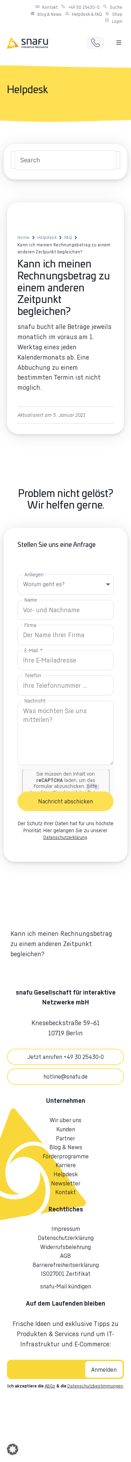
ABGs (50, 1386)
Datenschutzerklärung (65, 837)
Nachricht (34, 701)
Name (30, 600)
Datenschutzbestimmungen (95, 1386)
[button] (118, 42)
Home (23, 237)
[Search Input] (65, 160)
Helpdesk (47, 237)
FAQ (68, 237)
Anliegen (34, 574)
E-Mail (31, 650)
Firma (30, 625)
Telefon (32, 675)
